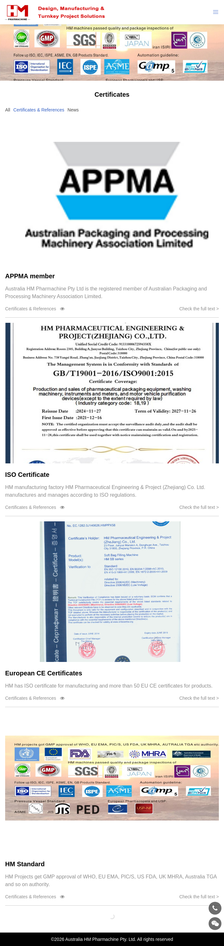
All (7, 109)
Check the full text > (199, 308)
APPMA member (30, 276)
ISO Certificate (27, 474)
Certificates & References (39, 109)
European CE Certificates (43, 673)
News (73, 109)
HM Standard (25, 864)
